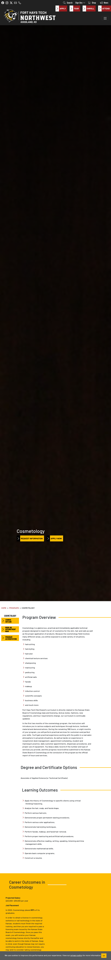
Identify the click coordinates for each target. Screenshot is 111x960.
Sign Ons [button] (80, 2)
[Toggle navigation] (105, 18)
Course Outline (6, 621)
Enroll (88, 9)
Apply (61, 9)
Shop (92, 2)
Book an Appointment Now (8, 629)
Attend (104, 9)
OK (104, 955)
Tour (74, 9)
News (104, 2)
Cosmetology (10, 615)
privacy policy (76, 955)
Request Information (30, 538)
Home (3, 608)
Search (68, 2)
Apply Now (54, 538)
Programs (14, 608)
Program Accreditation (9, 638)
